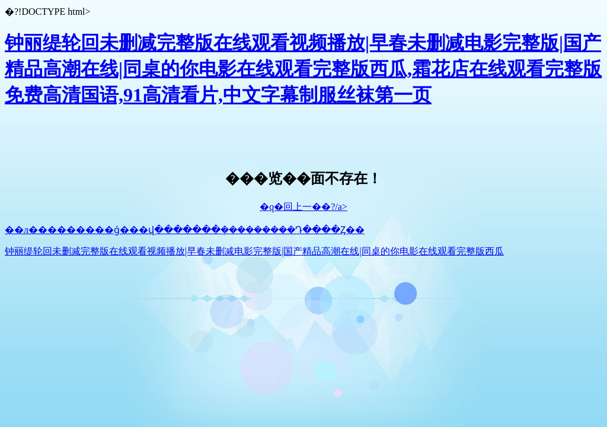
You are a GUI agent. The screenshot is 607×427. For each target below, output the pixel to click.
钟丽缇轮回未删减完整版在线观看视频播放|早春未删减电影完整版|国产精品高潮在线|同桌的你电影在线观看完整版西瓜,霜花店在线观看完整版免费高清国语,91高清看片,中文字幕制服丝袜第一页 (303, 69)
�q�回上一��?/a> (303, 207)
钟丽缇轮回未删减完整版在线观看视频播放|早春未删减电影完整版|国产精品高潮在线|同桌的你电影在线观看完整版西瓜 (254, 251)
